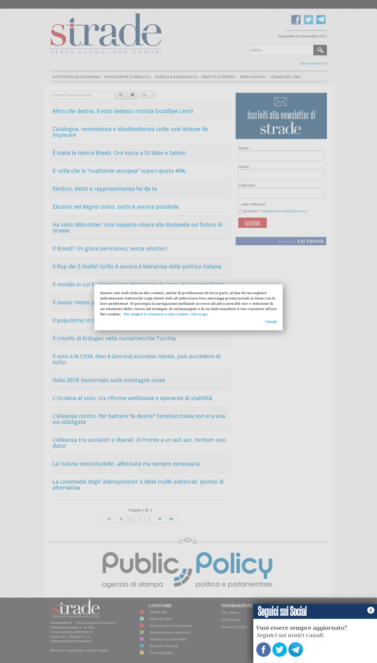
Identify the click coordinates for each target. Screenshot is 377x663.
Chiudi (271, 321)
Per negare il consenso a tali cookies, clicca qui (166, 313)
